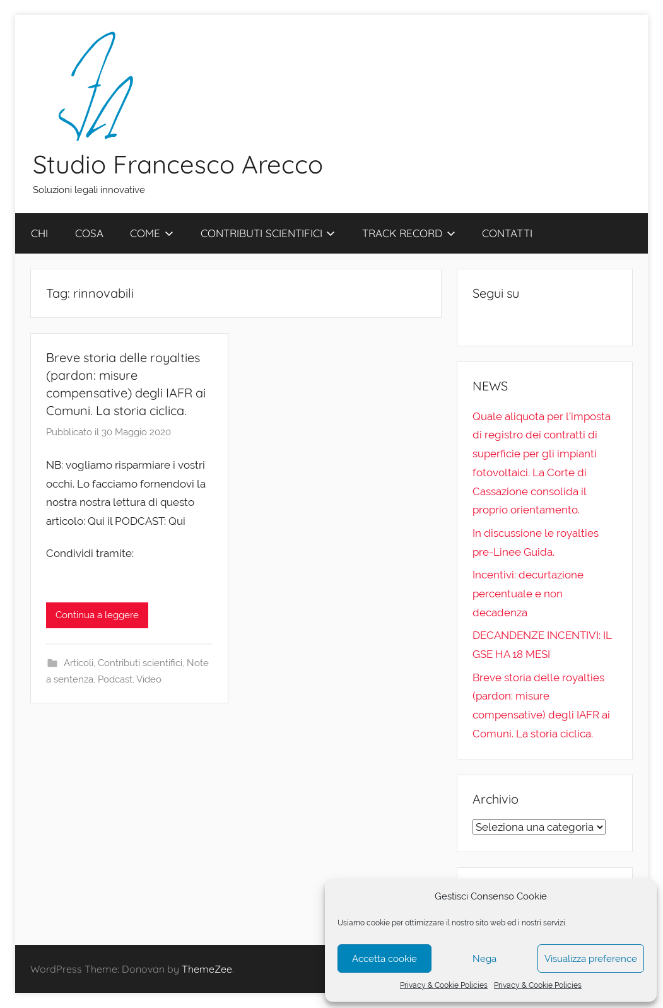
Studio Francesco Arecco (178, 164)
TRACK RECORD (408, 233)
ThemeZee (207, 969)
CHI (39, 233)
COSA (89, 233)
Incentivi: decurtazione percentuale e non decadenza (528, 593)
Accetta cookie (384, 958)
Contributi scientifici (140, 663)
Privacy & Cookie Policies (444, 985)
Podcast (115, 679)
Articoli (78, 663)
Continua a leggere (97, 615)
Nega (484, 958)
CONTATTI (507, 233)
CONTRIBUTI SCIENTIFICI (268, 233)
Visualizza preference (590, 958)
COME (151, 233)
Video (148, 679)
